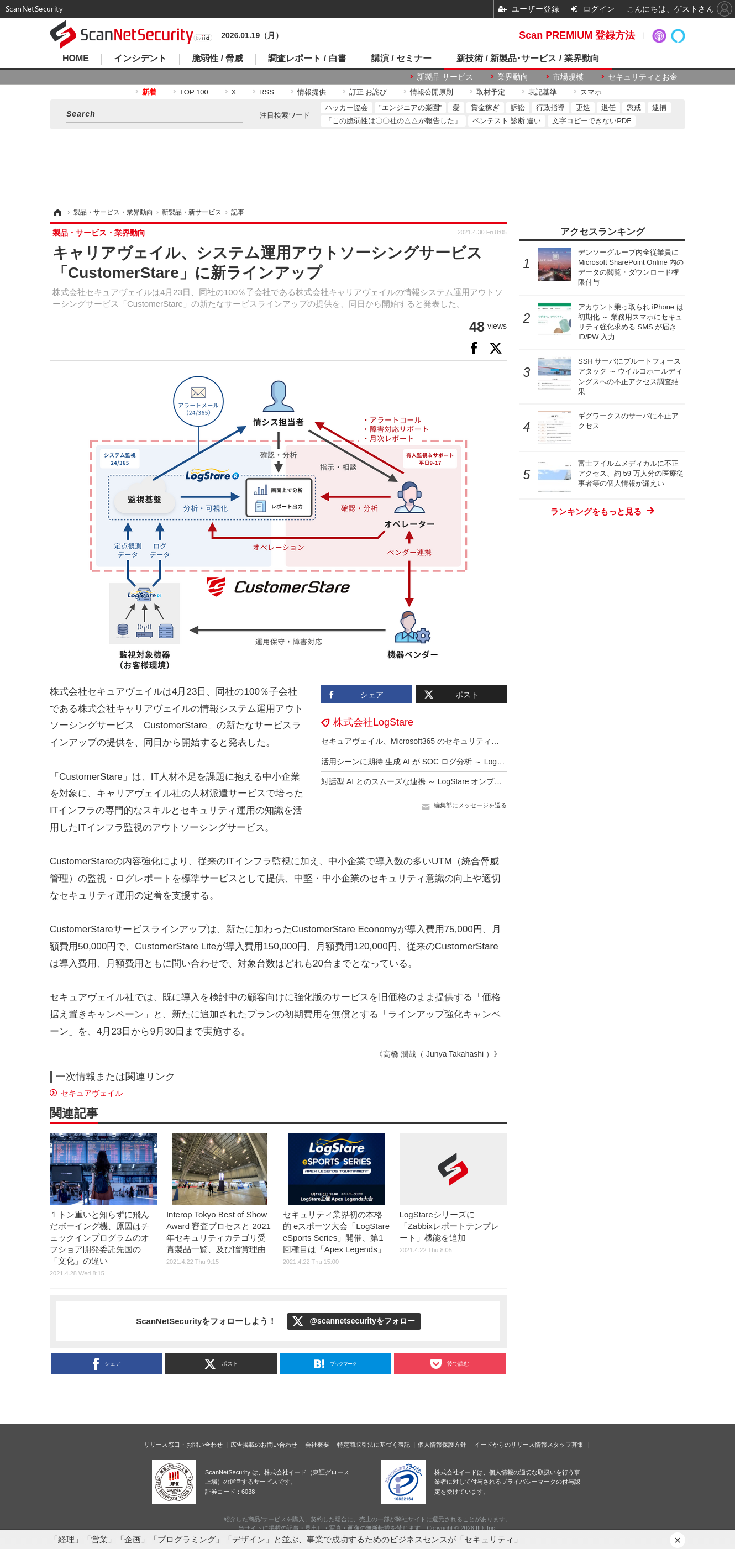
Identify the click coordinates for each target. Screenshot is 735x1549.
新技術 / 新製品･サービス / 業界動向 (528, 58)
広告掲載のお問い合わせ (263, 1444)
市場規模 (568, 76)
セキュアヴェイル (92, 1093)
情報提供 (311, 92)
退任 (608, 107)
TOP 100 (194, 92)
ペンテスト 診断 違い (507, 121)
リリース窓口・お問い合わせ (183, 1444)
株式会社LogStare (373, 722)
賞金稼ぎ (485, 107)
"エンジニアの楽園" (410, 107)
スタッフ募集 (565, 1444)
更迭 (583, 107)
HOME (75, 58)
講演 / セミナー (401, 58)
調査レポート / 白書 (307, 58)
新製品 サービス (445, 76)
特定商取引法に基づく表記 (373, 1444)
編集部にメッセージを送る (470, 805)
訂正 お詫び (368, 92)
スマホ (591, 92)
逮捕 (659, 107)
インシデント (140, 58)
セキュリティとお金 (643, 76)
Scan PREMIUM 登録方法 (577, 35)
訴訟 (518, 107)
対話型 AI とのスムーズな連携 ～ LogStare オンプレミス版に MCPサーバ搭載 (456, 781)
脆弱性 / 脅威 (217, 58)
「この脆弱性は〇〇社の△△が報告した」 (393, 121)
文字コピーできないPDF (591, 121)
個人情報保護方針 (442, 1444)
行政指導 (550, 107)
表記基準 (542, 92)
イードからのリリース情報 (510, 1444)
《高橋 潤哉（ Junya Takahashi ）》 (438, 1053)
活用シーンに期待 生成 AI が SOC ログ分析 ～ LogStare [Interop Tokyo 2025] (454, 761)
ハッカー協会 (346, 107)
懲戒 (634, 107)
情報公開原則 (431, 92)
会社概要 (317, 1444)
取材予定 (490, 92)
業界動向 (512, 76)
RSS (266, 92)
